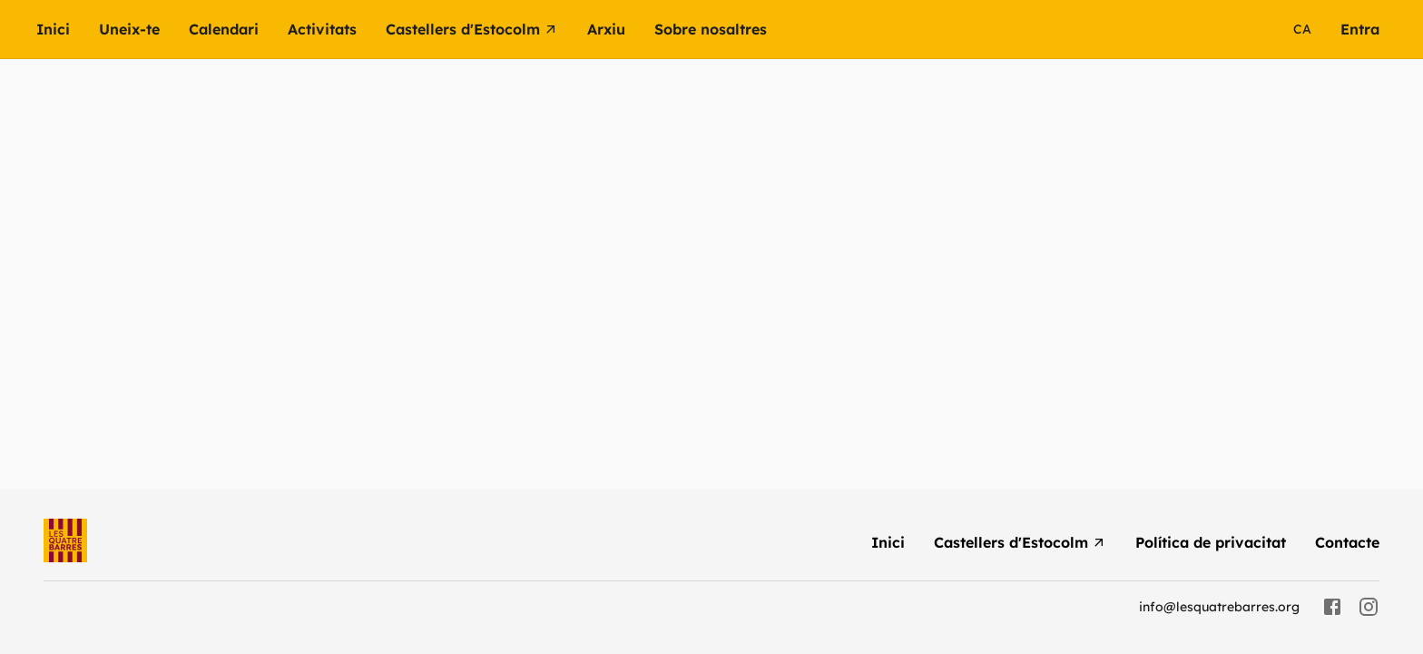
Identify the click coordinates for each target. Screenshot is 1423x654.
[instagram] (1368, 607)
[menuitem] (67, 29)
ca (1302, 29)
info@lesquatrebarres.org (1219, 607)
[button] (337, 29)
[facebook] (1332, 607)
